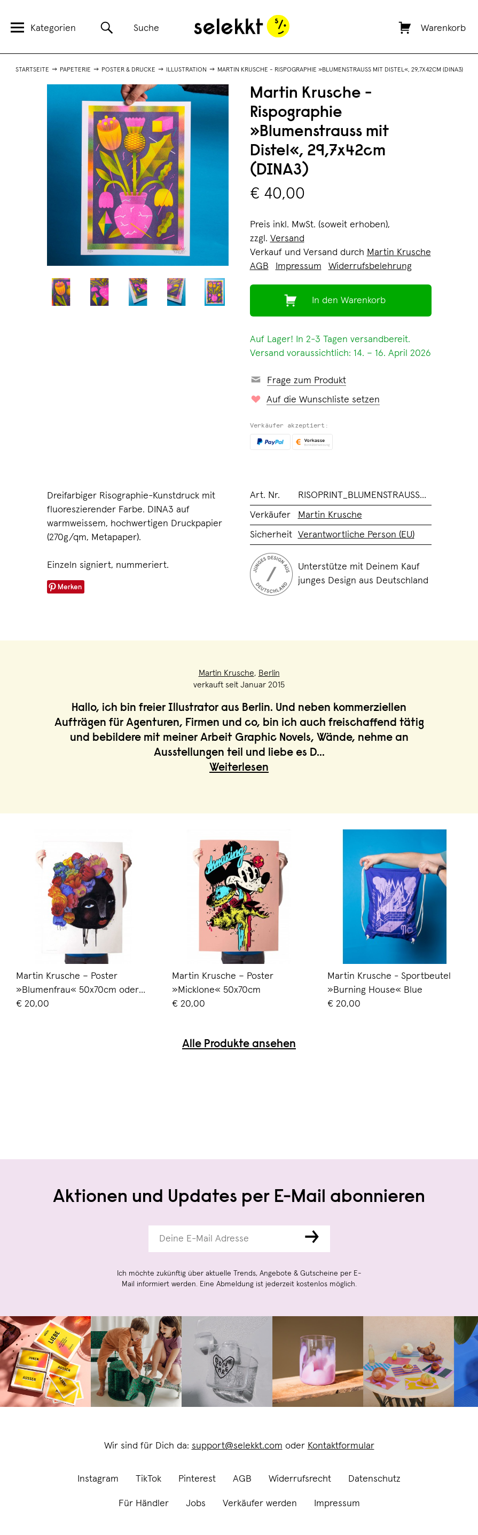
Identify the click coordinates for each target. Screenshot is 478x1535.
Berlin (269, 673)
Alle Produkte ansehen (239, 1044)
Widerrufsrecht (300, 1479)
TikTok (148, 1479)
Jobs (196, 1503)
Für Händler (144, 1503)
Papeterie (75, 70)
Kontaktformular (341, 1446)
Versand (287, 238)
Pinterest (197, 1479)
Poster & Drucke (128, 70)
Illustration (186, 70)
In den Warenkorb (349, 300)
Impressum (337, 1503)
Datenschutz (374, 1479)
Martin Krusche (399, 252)
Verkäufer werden (260, 1503)
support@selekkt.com (237, 1446)
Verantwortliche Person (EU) (356, 535)
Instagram (98, 1479)
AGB (242, 1479)
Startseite (32, 70)
